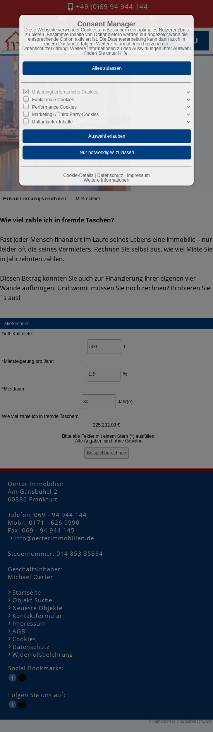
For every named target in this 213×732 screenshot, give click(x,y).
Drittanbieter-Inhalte (52, 122)
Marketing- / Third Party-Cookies (65, 114)
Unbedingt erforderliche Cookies (65, 92)
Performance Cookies (54, 107)
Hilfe (122, 53)
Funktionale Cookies (53, 99)
